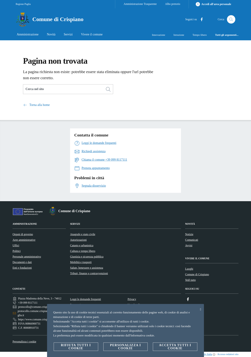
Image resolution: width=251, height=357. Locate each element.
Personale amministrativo (27, 256)
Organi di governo (23, 234)
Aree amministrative (24, 239)
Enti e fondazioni (22, 267)
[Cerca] (231, 19)
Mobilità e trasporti (81, 262)
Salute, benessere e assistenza (86, 267)
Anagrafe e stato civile (82, 234)
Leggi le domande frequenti (85, 299)
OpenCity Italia (204, 354)
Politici (17, 251)
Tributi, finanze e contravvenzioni (89, 273)
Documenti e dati (22, 262)
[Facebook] (200, 19)
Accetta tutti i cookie (175, 346)
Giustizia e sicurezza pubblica (86, 256)
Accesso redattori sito (227, 354)
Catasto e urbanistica (81, 245)
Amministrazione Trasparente (140, 3)
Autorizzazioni (78, 239)
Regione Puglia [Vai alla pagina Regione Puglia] (23, 4)
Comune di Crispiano (197, 274)
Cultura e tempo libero (82, 251)
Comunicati (191, 239)
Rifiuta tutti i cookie (76, 346)
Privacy (132, 299)
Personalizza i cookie (24, 341)
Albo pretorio (172, 3)
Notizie (189, 234)
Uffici (16, 245)
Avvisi (188, 245)
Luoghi (189, 268)
